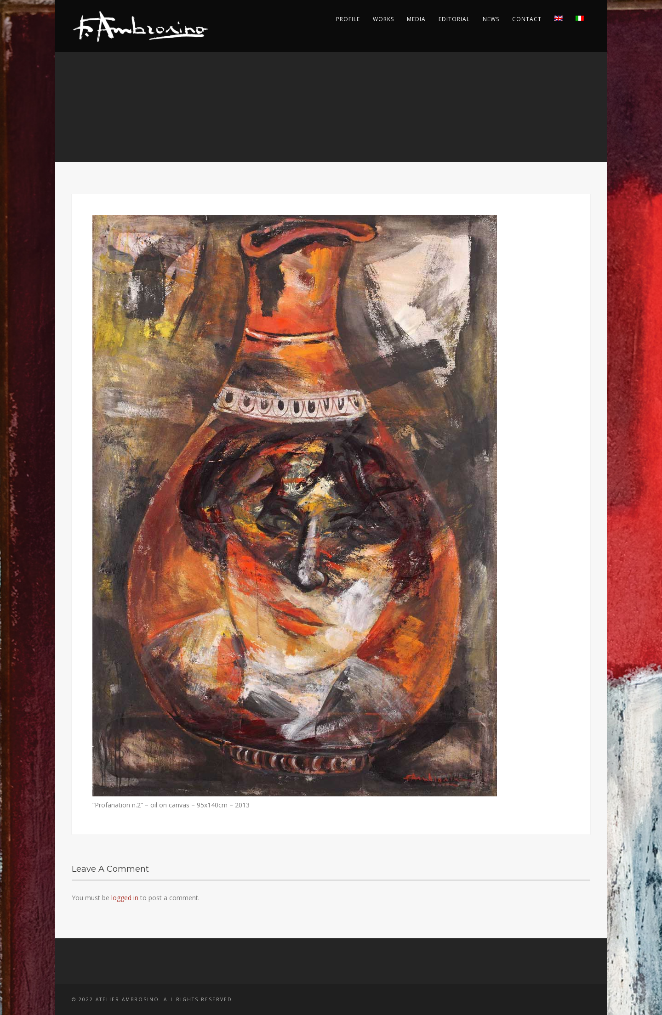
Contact (527, 19)
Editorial (454, 19)
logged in (124, 897)
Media (416, 19)
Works (383, 19)
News (491, 19)
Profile (348, 19)
